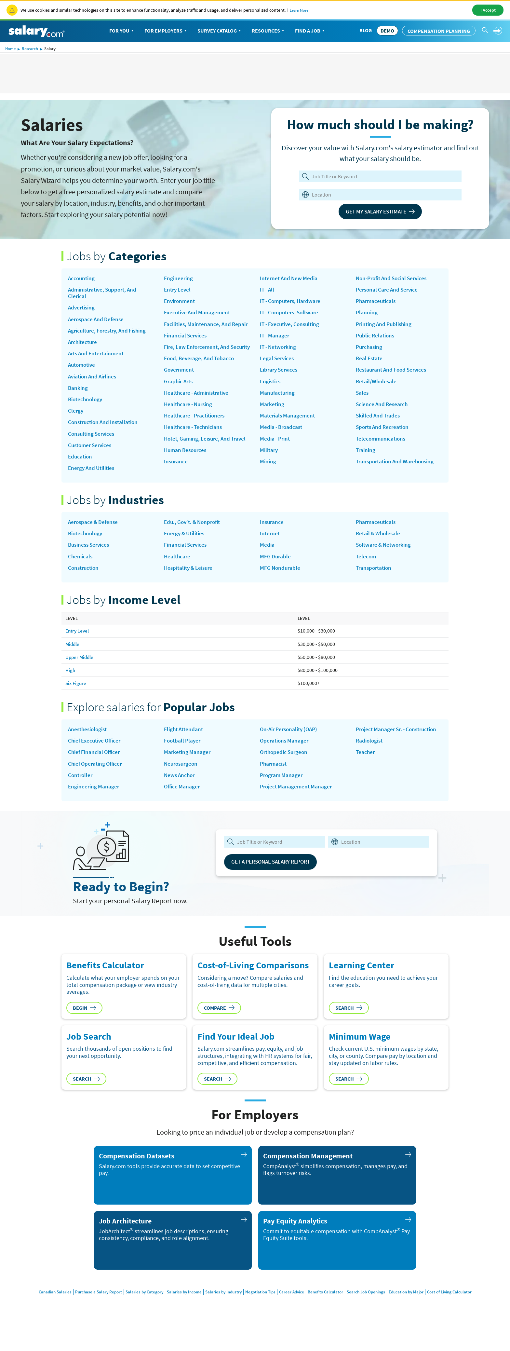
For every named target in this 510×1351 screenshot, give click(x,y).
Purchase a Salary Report (88, 1310)
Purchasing (370, 349)
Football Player (183, 756)
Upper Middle (80, 672)
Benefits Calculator (328, 1310)
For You (122, 30)
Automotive (83, 369)
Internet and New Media (290, 290)
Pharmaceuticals (377, 302)
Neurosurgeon (182, 780)
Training (366, 457)
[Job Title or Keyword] (379, 176)
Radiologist (370, 763)
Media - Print (276, 457)
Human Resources (186, 478)
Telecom (366, 571)
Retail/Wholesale (377, 385)
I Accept (488, 10)
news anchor (180, 792)
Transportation (375, 582)
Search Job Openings (371, 1310)
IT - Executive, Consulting (292, 338)
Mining (268, 480)
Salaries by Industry (220, 1310)
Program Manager (282, 792)
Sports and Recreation (384, 433)
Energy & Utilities (186, 547)
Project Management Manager (297, 804)
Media (267, 559)
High (70, 685)
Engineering (179, 278)
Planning (367, 314)
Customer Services (91, 452)
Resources (268, 30)
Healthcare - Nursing (190, 423)
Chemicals (81, 571)
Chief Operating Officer (97, 780)
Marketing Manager (188, 768)
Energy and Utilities (93, 476)
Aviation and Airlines (94, 380)
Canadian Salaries (42, 1310)
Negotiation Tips (259, 1310)
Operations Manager (285, 756)
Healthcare (178, 571)
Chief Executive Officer (96, 756)
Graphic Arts (179, 399)
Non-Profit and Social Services (394, 278)
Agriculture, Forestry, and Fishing (110, 333)
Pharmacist (274, 780)
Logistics (271, 397)
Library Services (280, 385)
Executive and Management (199, 314)
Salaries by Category (136, 1310)
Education (81, 464)
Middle (72, 659)
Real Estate (370, 361)
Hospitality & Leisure (190, 582)
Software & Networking (385, 559)
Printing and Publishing (386, 326)
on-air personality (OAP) (291, 744)
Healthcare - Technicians (195, 447)
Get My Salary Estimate (380, 211)
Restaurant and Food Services (394, 373)
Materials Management (288, 433)
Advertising (82, 309)
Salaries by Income (178, 1310)
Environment (180, 302)
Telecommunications (382, 445)
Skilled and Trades (379, 421)
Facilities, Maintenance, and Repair (199, 329)
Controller (81, 792)
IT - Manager (275, 349)
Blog (365, 30)
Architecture (84, 344)
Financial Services (186, 344)
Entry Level (178, 290)
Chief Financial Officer (95, 768)
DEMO (387, 30)
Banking (78, 392)
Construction (84, 582)
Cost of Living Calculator (461, 1310)
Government (179, 387)
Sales (362, 397)
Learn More (299, 10)
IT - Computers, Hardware (292, 314)
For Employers (166, 30)
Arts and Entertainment (98, 357)
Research (30, 48)
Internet (270, 547)
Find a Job (310, 30)
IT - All (268, 302)
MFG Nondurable (281, 582)
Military (269, 468)
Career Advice (293, 1310)
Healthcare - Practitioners (197, 435)
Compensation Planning (439, 31)
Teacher (366, 775)
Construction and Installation (105, 428)
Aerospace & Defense (94, 535)
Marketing (272, 421)
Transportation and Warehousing (397, 468)
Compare (219, 1025)
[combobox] (376, 194)
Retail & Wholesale (379, 547)
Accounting (82, 278)
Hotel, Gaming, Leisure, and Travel (199, 463)
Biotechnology (86, 404)
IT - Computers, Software (291, 326)
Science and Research (383, 409)
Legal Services (278, 373)
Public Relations (376, 338)
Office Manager (182, 804)
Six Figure (76, 698)
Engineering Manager (94, 804)
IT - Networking (279, 361)
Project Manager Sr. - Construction (382, 748)
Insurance (272, 278)
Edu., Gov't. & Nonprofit (194, 535)
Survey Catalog (219, 30)
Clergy (76, 416)
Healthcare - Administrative (199, 411)
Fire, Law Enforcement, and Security (199, 360)
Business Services (90, 559)
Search (348, 1025)
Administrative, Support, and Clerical (105, 294)
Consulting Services (93, 440)
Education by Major (415, 1310)
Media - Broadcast (282, 445)
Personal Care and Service (389, 290)
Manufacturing (278, 409)
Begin (84, 1025)
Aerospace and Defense (97, 321)
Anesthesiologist (89, 744)
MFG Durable (276, 571)
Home (10, 48)
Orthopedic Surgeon (285, 768)
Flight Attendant (185, 744)
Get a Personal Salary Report (275, 879)
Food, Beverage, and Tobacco (201, 375)
